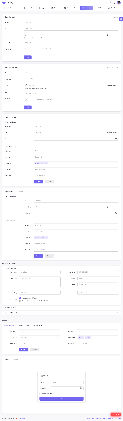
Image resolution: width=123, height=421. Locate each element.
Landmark (72, 284)
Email (6, 35)
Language (8, 163)
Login (61, 399)
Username (8, 126)
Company (8, 29)
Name (7, 22)
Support (118, 418)
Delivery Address (10, 268)
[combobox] (99, 2)
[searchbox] (48, 163)
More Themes (96, 418)
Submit (38, 181)
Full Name (8, 151)
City (15, 293)
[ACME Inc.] (73, 79)
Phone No (8, 43)
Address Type (12, 299)
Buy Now (116, 414)
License (87, 418)
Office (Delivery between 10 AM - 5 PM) (35, 301)
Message (8, 49)
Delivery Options (10, 307)
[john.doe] (65, 35)
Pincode (72, 278)
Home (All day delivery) (29, 298)
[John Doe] (73, 73)
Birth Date (8, 169)
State (73, 293)
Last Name (71, 331)
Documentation (108, 418)
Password (8, 139)
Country (7, 157)
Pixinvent (23, 418)
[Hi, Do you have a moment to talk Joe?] (71, 50)
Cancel (49, 181)
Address (14, 278)
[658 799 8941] (71, 43)
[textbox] (76, 157)
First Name (13, 331)
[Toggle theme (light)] (107, 3)
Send (28, 57)
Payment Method (11, 313)
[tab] (9, 325)
